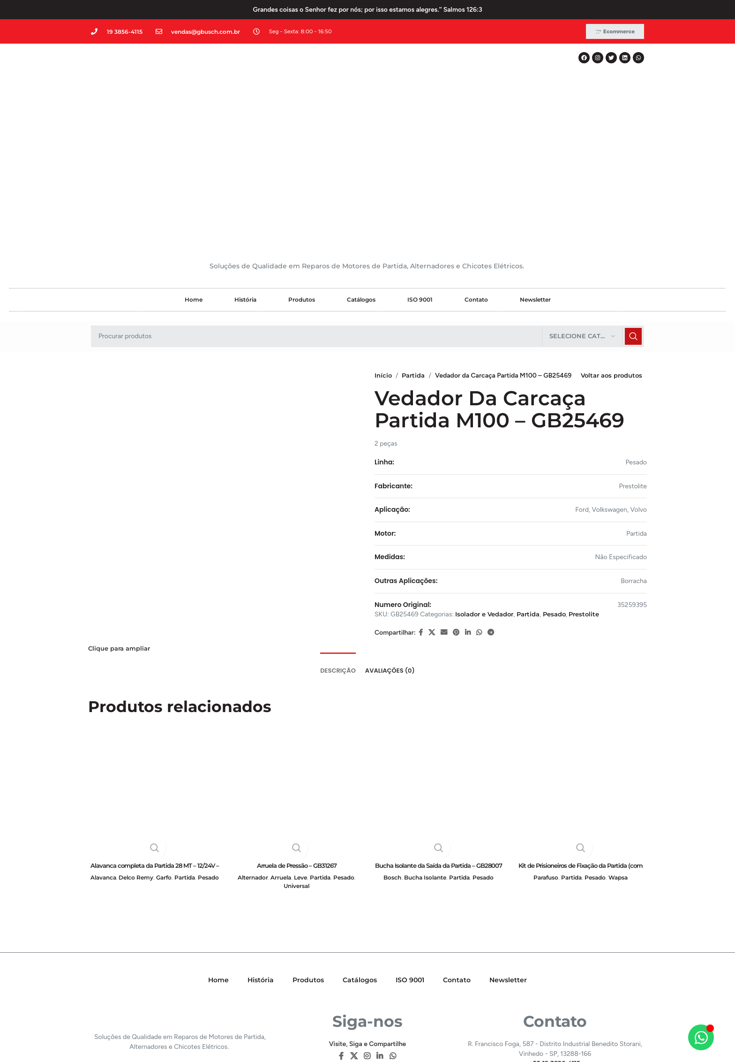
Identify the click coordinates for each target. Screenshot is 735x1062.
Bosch (387, 766)
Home (193, 182)
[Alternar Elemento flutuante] (701, 1037)
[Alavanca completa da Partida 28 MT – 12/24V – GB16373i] (154, 679)
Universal (296, 775)
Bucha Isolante (424, 766)
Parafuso (542, 766)
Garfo (178, 766)
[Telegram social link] (491, 534)
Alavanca (110, 766)
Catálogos (361, 182)
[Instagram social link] (366, 946)
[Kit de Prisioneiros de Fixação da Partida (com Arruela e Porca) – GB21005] (580, 679)
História (245, 182)
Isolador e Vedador (487, 516)
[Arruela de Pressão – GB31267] (296, 679)
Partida (415, 258)
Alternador (248, 766)
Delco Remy (147, 766)
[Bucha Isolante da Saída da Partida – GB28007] (438, 679)
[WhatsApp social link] (479, 534)
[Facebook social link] (421, 534)
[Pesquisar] (367, 219)
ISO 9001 (420, 182)
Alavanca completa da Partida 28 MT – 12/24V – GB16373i (154, 759)
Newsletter (535, 182)
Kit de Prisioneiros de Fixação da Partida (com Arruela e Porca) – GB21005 (580, 759)
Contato (476, 182)
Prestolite (595, 516)
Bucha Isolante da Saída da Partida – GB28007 (439, 759)
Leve (300, 766)
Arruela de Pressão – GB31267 (296, 754)
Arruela (279, 766)
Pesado (564, 516)
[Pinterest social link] (456, 534)
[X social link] (432, 534)
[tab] (338, 554)
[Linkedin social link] (467, 534)
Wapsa (621, 766)
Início (384, 258)
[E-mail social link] (444, 534)
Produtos (301, 182)
